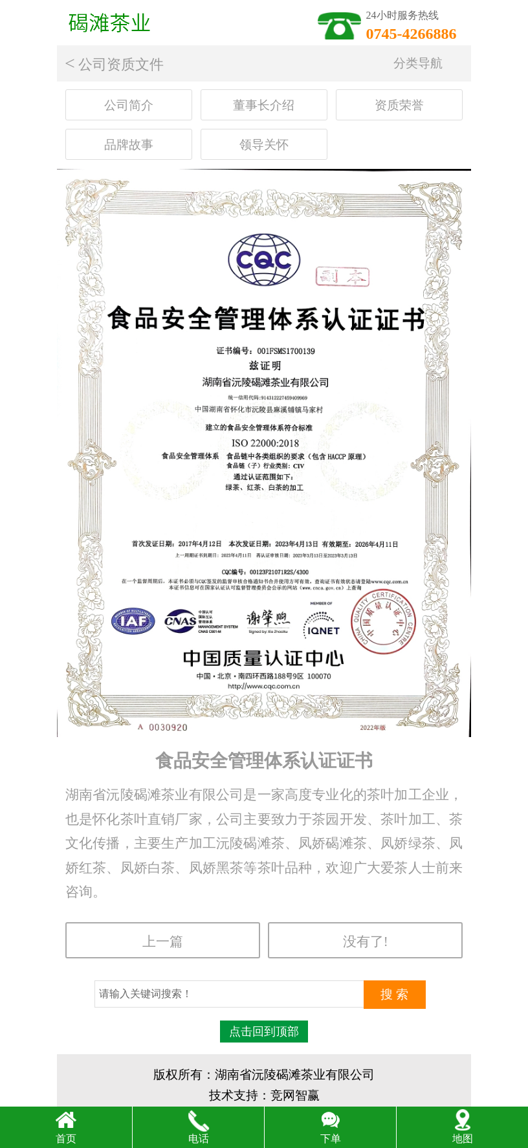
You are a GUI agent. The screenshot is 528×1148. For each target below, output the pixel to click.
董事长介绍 (263, 105)
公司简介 (128, 105)
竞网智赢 (295, 1095)
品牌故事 (128, 144)
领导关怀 (264, 144)
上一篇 (162, 941)
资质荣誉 (399, 105)
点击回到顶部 (264, 1031)
